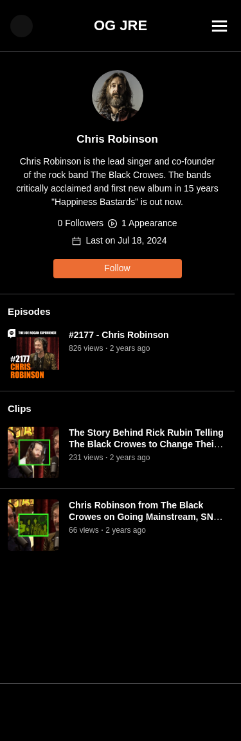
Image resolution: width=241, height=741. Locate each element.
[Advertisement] (120, 712)
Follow (117, 268)
